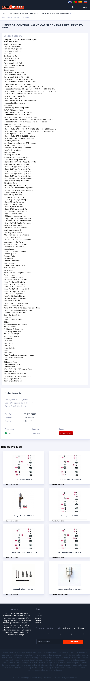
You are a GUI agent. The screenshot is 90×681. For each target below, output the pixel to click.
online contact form (73, 628)
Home (4, 13)
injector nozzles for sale (77, 657)
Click (8, 433)
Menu (85, 7)
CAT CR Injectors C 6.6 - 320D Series (55, 13)
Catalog (38, 618)
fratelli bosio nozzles (61, 665)
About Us (38, 616)
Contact (38, 623)
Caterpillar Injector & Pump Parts (24, 13)
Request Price (65, 433)
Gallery (38, 620)
